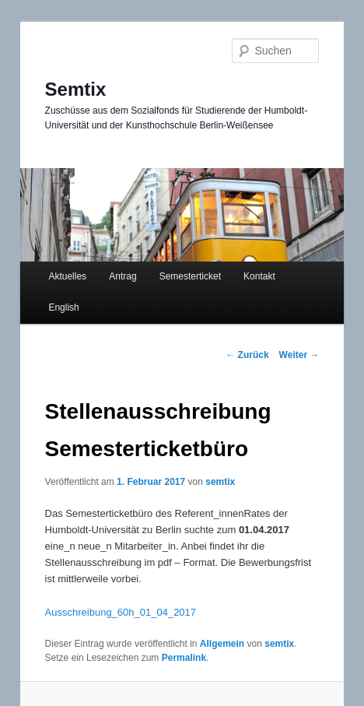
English (63, 307)
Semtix (76, 89)
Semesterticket (190, 276)
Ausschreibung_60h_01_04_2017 (120, 612)
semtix (220, 481)
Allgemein (222, 643)
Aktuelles (67, 276)
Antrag (122, 276)
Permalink (184, 657)
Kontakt (259, 276)
